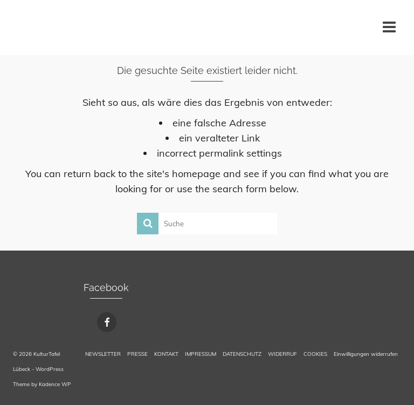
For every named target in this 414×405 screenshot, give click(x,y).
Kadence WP (55, 384)
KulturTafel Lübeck (32, 27)
